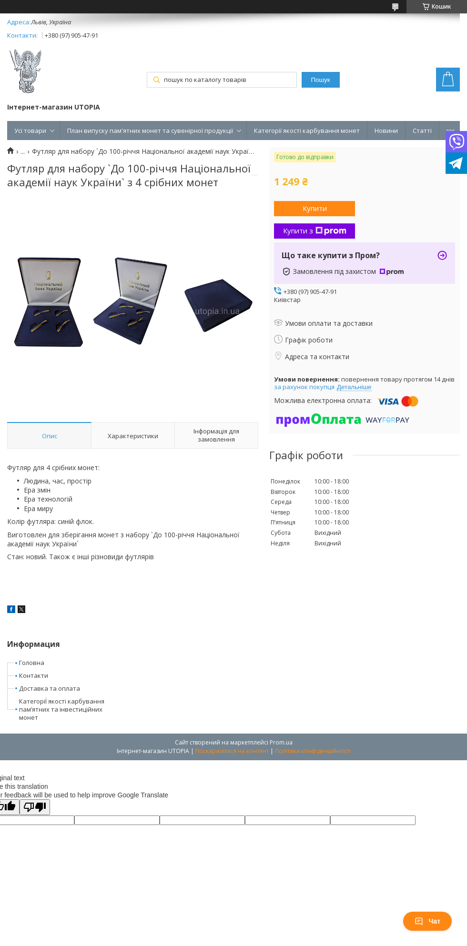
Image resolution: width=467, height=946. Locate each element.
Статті (422, 130)
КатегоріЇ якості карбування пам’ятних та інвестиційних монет (61, 709)
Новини (386, 130)
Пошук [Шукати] (320, 79)
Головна (31, 662)
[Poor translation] (35, 807)
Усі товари (30, 130)
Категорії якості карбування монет (307, 130)
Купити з (314, 230)
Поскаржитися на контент (232, 751)
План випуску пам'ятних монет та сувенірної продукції (150, 130)
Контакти (33, 675)
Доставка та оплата (49, 688)
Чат (427, 921)
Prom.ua (281, 742)
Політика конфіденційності (313, 751)
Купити (315, 208)
